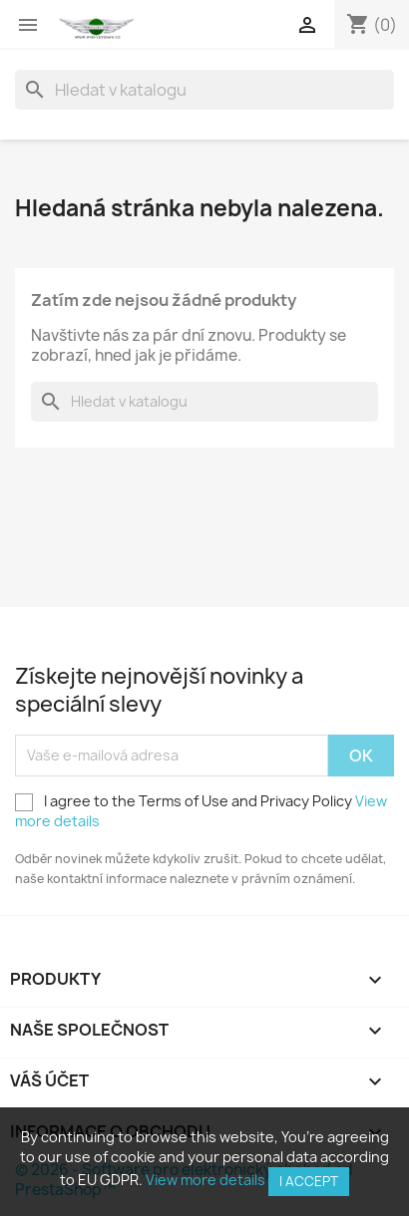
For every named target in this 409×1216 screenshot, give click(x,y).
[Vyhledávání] (204, 90)
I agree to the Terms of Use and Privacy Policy (201, 810)
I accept (308, 1181)
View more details (205, 1179)
